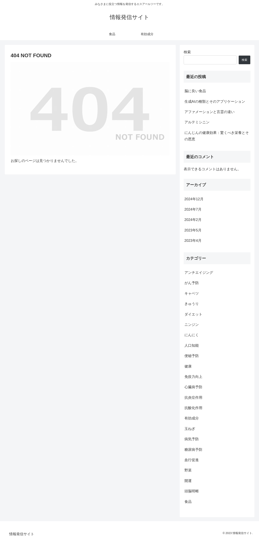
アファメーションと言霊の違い (209, 112)
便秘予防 (191, 356)
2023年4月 (193, 241)
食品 (188, 502)
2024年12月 (194, 199)
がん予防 (191, 283)
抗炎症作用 (193, 398)
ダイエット (193, 314)
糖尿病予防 (193, 450)
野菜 (188, 470)
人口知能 (191, 345)
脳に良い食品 (195, 91)
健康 (188, 366)
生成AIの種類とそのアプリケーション (214, 102)
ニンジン (191, 325)
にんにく (191, 335)
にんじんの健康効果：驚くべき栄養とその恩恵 (216, 136)
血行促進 (191, 460)
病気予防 (191, 439)
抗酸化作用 (193, 408)
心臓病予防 (193, 387)
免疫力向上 (193, 377)
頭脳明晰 (191, 491)
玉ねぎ (189, 429)
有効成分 (191, 418)
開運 (188, 481)
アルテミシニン (197, 122)
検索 (187, 52)
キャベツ (191, 293)
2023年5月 (193, 230)
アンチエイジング (198, 273)
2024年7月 (193, 209)
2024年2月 (193, 220)
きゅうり (191, 304)
